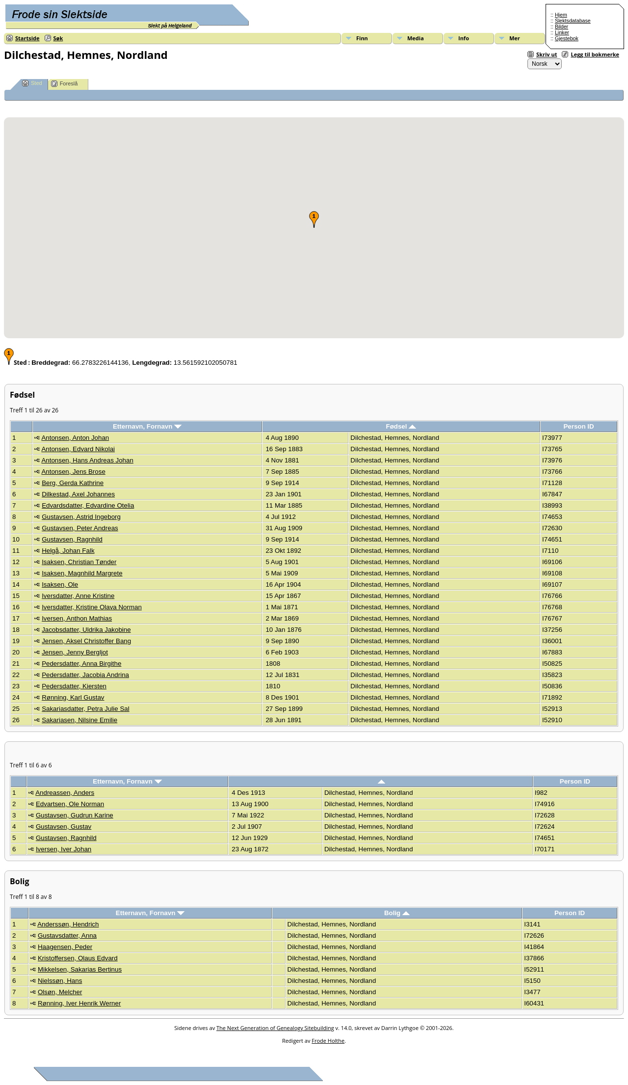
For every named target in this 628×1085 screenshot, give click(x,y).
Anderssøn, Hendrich (68, 924)
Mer (514, 38)
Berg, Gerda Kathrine (73, 483)
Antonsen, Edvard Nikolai (78, 449)
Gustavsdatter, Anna (67, 935)
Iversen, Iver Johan (63, 849)
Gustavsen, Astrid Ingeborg (81, 516)
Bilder (561, 26)
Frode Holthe (328, 1040)
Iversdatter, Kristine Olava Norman (92, 607)
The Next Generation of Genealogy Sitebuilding (275, 1027)
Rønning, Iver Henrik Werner (79, 1003)
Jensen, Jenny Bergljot (75, 652)
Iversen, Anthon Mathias (77, 618)
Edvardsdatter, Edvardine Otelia (88, 505)
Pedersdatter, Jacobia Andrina (85, 674)
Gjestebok (566, 38)
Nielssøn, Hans (60, 980)
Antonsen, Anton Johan (75, 437)
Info (463, 38)
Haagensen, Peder (65, 946)
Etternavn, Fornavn (147, 426)
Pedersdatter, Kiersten (74, 686)
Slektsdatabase (573, 21)
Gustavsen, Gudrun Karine (74, 815)
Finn (362, 38)
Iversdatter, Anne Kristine (78, 595)
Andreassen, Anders (64, 792)
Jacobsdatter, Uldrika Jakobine (86, 629)
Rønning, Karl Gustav (73, 697)
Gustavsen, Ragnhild (72, 539)
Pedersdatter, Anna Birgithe (81, 663)
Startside (27, 38)
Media (415, 38)
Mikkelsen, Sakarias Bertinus (80, 969)
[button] (314, 219)
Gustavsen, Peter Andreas (80, 528)
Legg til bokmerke (595, 54)
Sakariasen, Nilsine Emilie (79, 720)
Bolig (397, 913)
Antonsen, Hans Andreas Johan (87, 460)
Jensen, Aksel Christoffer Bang (86, 641)
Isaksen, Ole (60, 584)
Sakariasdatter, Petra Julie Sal (86, 708)
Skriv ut (546, 54)
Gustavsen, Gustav (63, 826)
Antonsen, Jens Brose (73, 471)
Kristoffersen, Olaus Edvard (78, 958)
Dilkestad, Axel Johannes (78, 494)
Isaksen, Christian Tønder (79, 562)
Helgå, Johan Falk (68, 550)
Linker (562, 32)
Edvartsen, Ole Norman (70, 804)
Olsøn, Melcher (60, 992)
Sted (32, 83)
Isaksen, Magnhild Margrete (82, 573)
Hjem (561, 15)
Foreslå (64, 83)
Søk (58, 38)
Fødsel (401, 426)
